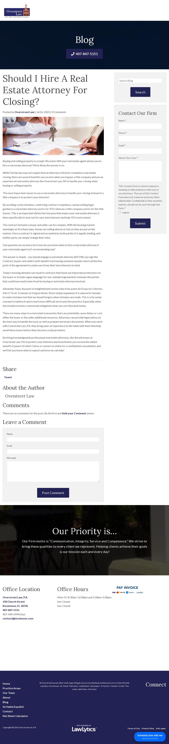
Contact (8, 711)
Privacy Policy (148, 728)
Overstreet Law (24, 112)
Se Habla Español (13, 706)
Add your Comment (74, 413)
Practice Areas (12, 688)
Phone (122, 133)
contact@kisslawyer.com (18, 618)
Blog (5, 702)
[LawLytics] (84, 728)
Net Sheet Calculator (15, 715)
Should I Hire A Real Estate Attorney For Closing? (45, 89)
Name (10, 433)
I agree (123, 212)
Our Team (9, 692)
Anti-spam (161, 728)
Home (6, 683)
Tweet (8, 377)
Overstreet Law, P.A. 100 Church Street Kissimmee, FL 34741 (15, 601)
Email (9, 445)
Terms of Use (133, 728)
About (6, 697)
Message (11, 457)
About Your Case (128, 157)
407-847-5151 (87, 54)
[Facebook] (162, 694)
